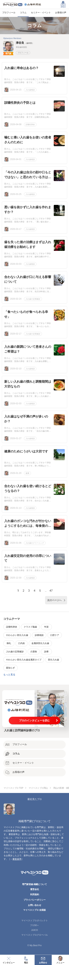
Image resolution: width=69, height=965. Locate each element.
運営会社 (34, 889)
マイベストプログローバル (34, 935)
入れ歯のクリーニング (35, 543)
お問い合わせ (34, 905)
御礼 (9, 643)
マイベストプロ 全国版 (34, 910)
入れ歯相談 (30, 90)
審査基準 (17, 859)
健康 (27, 473)
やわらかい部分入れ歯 (17, 635)
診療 (46, 651)
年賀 (46, 627)
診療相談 (39, 635)
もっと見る (9, 674)
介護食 (33, 651)
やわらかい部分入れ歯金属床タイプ (23, 659)
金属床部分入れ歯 (40, 643)
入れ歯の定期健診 (33, 299)
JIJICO (34, 930)
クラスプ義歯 (30, 627)
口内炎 (21, 643)
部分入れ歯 (53, 659)
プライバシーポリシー (35, 900)
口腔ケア (54, 635)
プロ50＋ (34, 925)
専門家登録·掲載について (34, 884)
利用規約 (34, 894)
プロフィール (23, 53)
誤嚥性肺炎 (30, 124)
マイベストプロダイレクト (34, 920)
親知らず (10, 668)
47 (51, 590)
